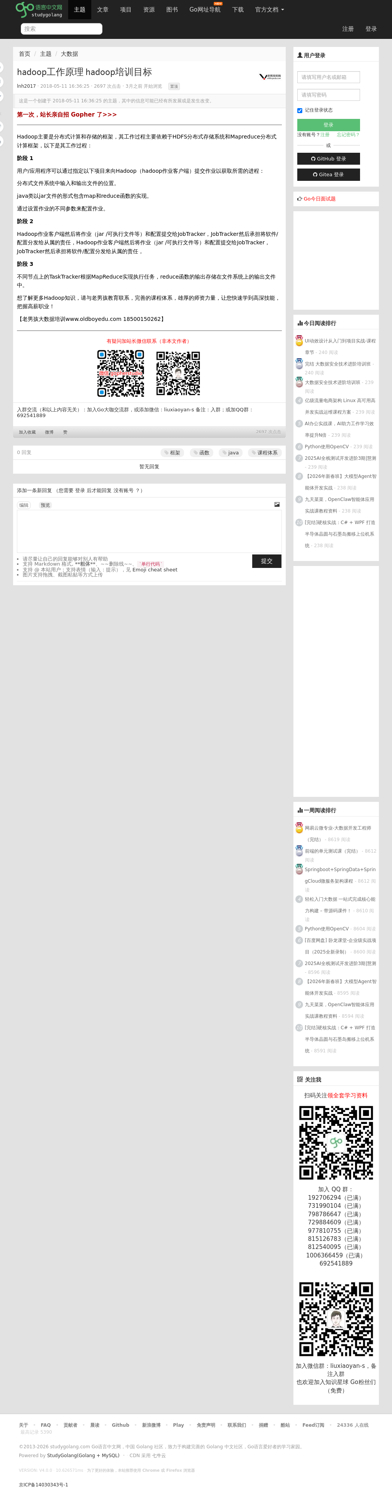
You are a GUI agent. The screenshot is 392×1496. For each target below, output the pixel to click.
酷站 (285, 1425)
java (231, 453)
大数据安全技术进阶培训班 (332, 382)
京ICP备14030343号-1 (43, 1485)
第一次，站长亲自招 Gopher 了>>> (67, 114)
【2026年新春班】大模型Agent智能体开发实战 (341, 482)
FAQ (46, 1425)
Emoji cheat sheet (155, 570)
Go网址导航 (206, 7)
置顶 (174, 86)
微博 (49, 432)
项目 (126, 9)
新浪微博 (151, 1425)
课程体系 (265, 453)
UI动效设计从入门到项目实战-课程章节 (340, 346)
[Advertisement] (342, 259)
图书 (172, 9)
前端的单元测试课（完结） (332, 851)
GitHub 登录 (328, 159)
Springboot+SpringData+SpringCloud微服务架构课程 (340, 875)
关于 (23, 1425)
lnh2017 (26, 86)
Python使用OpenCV (327, 446)
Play (178, 1425)
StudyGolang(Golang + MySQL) (83, 1455)
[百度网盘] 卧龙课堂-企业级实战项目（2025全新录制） (341, 946)
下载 (238, 9)
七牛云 (159, 1455)
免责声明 (206, 1425)
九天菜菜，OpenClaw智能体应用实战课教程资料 (340, 505)
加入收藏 (27, 432)
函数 (201, 453)
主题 (79, 9)
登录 (371, 28)
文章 (103, 9)
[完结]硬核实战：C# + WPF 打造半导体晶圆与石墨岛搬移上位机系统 (340, 534)
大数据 (69, 53)
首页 (24, 53)
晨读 (94, 1425)
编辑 (23, 505)
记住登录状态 (315, 110)
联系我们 (237, 1425)
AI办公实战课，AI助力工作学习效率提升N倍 (339, 429)
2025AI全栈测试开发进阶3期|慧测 (341, 458)
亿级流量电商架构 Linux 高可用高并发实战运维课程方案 (340, 406)
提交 (267, 561)
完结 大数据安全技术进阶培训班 (338, 364)
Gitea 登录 (328, 174)
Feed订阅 (314, 1425)
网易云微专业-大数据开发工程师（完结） (338, 833)
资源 (149, 9)
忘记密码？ (348, 134)
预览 (45, 505)
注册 (348, 28)
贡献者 (70, 1425)
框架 (172, 453)
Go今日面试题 (320, 199)
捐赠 (263, 1425)
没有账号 (124, 490)
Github (120, 1425)
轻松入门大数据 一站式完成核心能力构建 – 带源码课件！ (340, 905)
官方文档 (269, 9)
